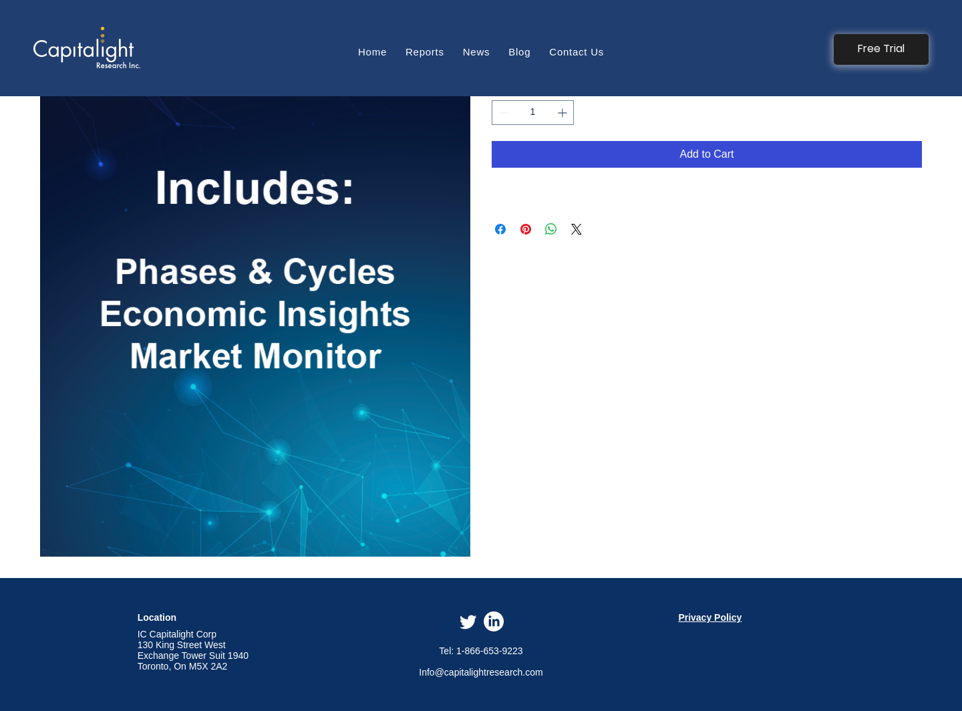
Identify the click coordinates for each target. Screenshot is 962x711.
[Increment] (563, 112)
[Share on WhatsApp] (551, 229)
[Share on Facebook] (500, 229)
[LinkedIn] (494, 621)
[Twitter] (468, 621)
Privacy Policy (710, 617)
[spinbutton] (532, 112)
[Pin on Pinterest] (526, 229)
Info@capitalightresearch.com (480, 672)
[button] (881, 49)
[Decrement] (502, 112)
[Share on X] (577, 229)
